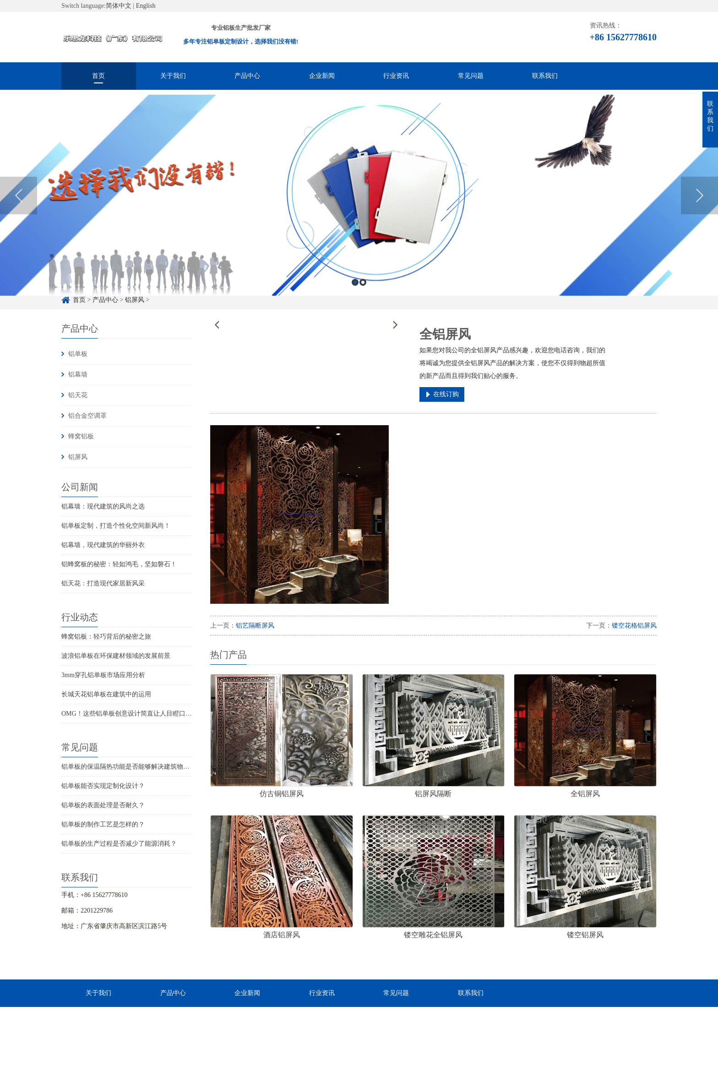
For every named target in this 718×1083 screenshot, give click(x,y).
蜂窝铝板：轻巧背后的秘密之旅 (106, 636)
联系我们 (545, 75)
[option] (359, 216)
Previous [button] (18, 216)
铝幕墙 (77, 374)
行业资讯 (396, 75)
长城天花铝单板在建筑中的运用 (106, 694)
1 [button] (355, 302)
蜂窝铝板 (81, 436)
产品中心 (247, 75)
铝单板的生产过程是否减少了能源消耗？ (119, 843)
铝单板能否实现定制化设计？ (103, 785)
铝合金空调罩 (87, 415)
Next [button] (699, 216)
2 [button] (362, 302)
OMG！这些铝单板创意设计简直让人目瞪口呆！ (129, 713)
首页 (98, 75)
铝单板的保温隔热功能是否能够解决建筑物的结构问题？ (141, 766)
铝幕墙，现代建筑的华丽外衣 (103, 545)
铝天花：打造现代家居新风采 (103, 583)
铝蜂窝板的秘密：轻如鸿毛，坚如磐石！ (119, 564)
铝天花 (77, 395)
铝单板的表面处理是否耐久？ (103, 805)
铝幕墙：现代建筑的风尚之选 (103, 506)
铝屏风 (77, 457)
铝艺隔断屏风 (255, 625)
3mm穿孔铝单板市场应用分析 (103, 675)
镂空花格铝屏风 (634, 625)
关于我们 (173, 75)
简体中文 (118, 5)
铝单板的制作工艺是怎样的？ (103, 824)
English (146, 5)
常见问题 (471, 75)
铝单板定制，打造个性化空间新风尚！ (115, 525)
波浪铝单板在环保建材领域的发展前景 (115, 655)
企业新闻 (322, 75)
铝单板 (77, 353)
